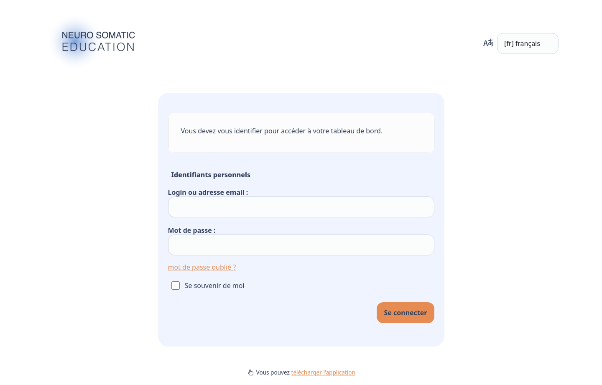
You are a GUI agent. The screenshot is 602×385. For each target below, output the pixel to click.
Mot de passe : (192, 230)
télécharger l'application (323, 372)
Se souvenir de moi (215, 285)
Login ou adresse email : (208, 192)
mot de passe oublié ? (202, 267)
